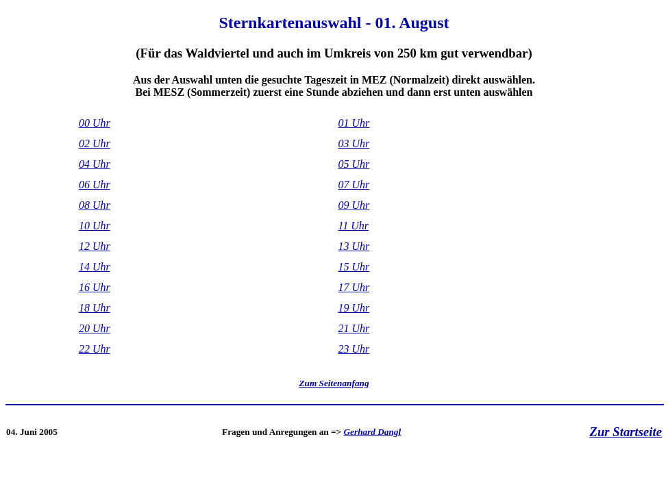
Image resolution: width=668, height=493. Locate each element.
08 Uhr (94, 205)
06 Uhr (94, 184)
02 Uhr (94, 143)
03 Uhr (354, 143)
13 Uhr (354, 246)
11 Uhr (353, 225)
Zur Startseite (626, 432)
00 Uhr (94, 123)
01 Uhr (354, 123)
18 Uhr (94, 308)
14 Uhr (94, 267)
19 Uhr (354, 308)
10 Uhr (94, 225)
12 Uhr (94, 246)
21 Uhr (354, 328)
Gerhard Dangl (372, 432)
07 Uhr (354, 184)
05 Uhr (354, 164)
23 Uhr (354, 349)
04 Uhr (94, 164)
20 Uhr (94, 328)
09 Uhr (354, 205)
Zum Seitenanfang (334, 383)
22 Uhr (94, 349)
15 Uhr (354, 267)
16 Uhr (94, 287)
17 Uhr (354, 287)
